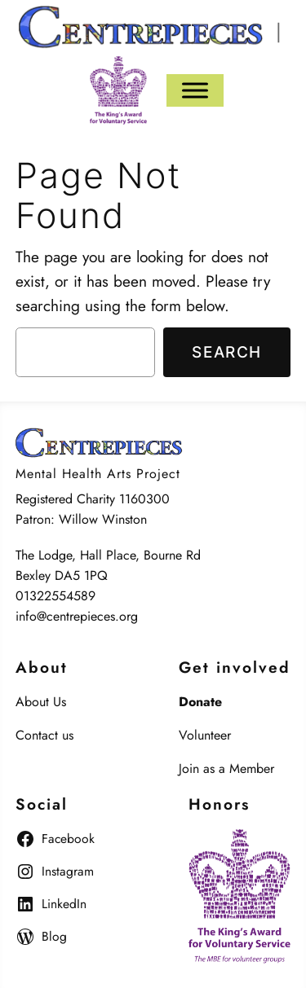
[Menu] (195, 90)
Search (227, 352)
